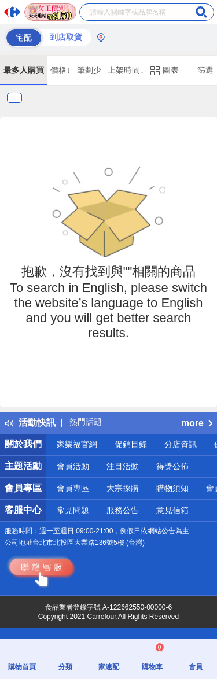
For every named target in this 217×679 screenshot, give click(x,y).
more (196, 423)
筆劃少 (89, 70)
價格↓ (60, 70)
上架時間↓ (126, 70)
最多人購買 (23, 70)
